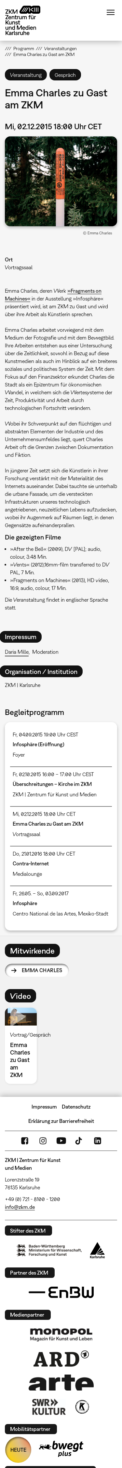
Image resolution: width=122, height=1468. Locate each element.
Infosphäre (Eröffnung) (38, 744)
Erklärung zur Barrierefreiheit (61, 1121)
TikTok (79, 1141)
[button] (61, 181)
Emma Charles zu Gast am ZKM (48, 824)
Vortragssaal (19, 267)
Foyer (19, 755)
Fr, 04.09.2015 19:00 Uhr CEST (45, 734)
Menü (110, 12)
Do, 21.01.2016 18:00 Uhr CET (44, 854)
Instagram (42, 1141)
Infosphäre (25, 903)
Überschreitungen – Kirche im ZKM (52, 784)
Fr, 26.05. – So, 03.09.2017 (41, 893)
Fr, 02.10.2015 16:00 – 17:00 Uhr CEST (53, 774)
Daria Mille (17, 652)
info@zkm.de (20, 1207)
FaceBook (24, 1141)
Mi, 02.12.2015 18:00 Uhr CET (44, 814)
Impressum (44, 1107)
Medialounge (27, 874)
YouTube (61, 1141)
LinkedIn (97, 1141)
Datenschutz (76, 1107)
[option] (23, 1046)
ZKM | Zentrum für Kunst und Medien (55, 794)
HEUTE (18, 1450)
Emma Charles (42, 970)
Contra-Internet (31, 863)
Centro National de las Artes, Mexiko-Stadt (60, 913)
